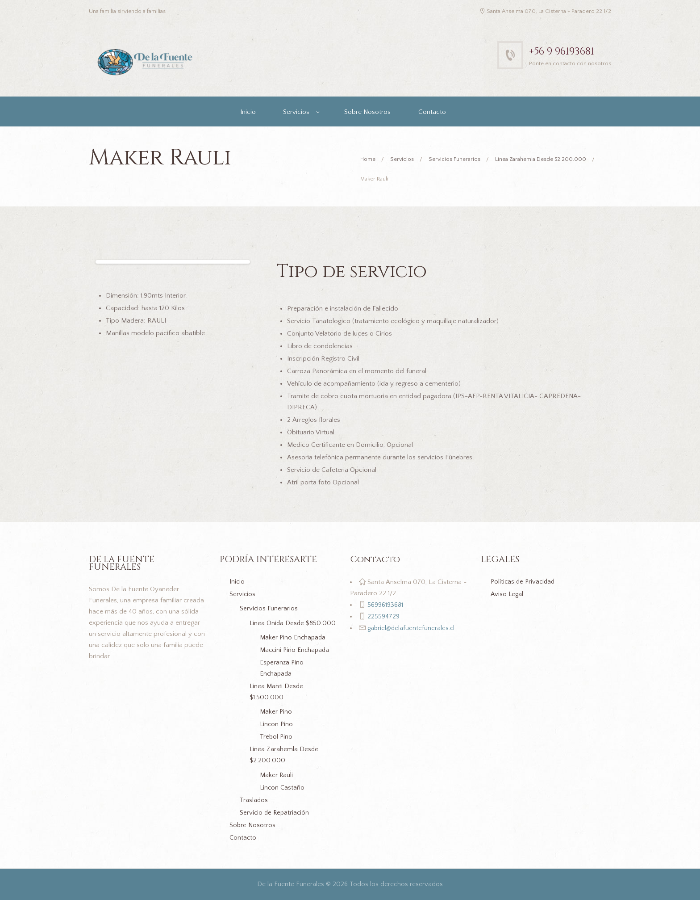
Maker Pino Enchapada (294, 649)
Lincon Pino (277, 736)
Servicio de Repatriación (276, 824)
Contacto (432, 112)
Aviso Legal (508, 594)
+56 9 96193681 (565, 51)
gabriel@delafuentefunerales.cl (411, 628)
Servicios (296, 112)
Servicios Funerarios (456, 159)
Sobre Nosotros (367, 112)
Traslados (254, 812)
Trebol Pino (276, 748)
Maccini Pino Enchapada (296, 662)
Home (368, 159)
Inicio (248, 112)
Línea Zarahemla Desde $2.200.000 (544, 159)
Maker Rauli (277, 787)
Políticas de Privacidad (524, 582)
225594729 (383, 617)
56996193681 (385, 605)
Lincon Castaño (283, 799)
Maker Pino (276, 723)
